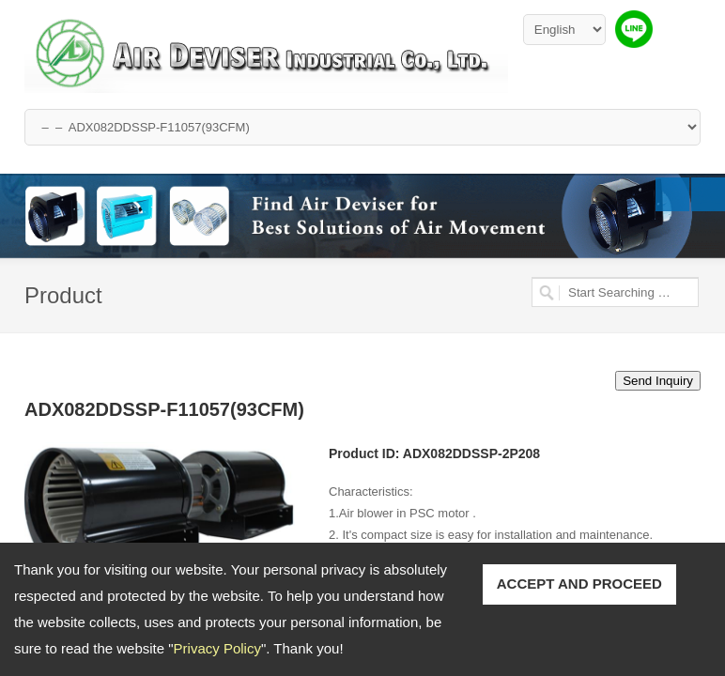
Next (708, 194)
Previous (672, 194)
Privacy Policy (217, 648)
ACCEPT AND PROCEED (579, 584)
